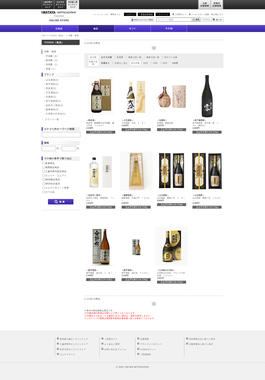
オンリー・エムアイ (56, 175)
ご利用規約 (145, 354)
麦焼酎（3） (52, 60)
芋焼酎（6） (52, 56)
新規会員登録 (147, 14)
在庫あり (105, 63)
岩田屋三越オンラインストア (73, 5)
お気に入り (218, 14)
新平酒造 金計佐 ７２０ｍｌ (136, 273)
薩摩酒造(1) (52, 109)
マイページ (163, 14)
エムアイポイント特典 (57, 187)
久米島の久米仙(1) (56, 113)
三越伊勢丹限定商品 (56, 171)
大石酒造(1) (52, 92)
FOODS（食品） (57, 35)
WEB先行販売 (52, 183)
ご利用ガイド (181, 14)
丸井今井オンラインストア (60, 5)
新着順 (120, 57)
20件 (145, 63)
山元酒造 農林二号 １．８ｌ (171, 198)
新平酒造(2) (52, 84)
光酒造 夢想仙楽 (165, 123)
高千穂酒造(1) (53, 101)
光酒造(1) (51, 96)
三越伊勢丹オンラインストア (48, 5)
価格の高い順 (152, 57)
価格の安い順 (134, 57)
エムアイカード (67, 354)
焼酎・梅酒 (74, 35)
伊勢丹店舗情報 (217, 5)
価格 (46, 142)
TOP (44, 35)
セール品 (50, 192)
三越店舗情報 (204, 5)
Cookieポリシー (148, 349)
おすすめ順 (106, 57)
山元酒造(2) (52, 80)
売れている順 (170, 57)
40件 (155, 63)
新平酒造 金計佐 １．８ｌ (99, 273)
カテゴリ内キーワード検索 (59, 129)
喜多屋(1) (51, 88)
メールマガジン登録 (200, 14)
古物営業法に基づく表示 (201, 344)
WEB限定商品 (52, 179)
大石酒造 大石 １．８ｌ (134, 123)
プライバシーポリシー (151, 344)
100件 (175, 63)
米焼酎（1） (52, 64)
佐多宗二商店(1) (54, 105)
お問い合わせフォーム (115, 349)
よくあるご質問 (112, 344)
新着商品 (50, 163)
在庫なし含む (121, 63)
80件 (165, 63)
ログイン (131, 14)
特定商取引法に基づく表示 (202, 339)
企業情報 (144, 339)
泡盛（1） (51, 69)
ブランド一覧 (52, 119)
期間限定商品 (52, 167)
